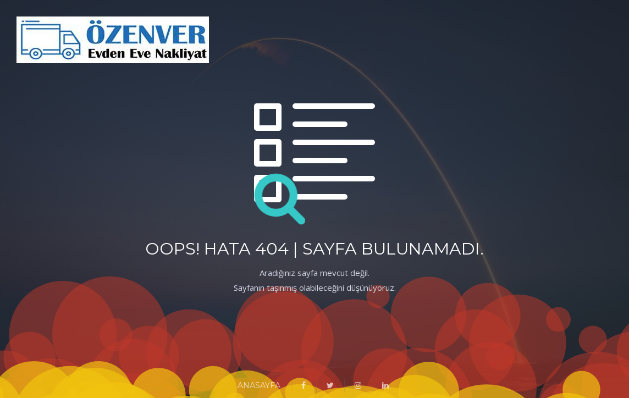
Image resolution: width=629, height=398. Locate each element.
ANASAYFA (259, 385)
